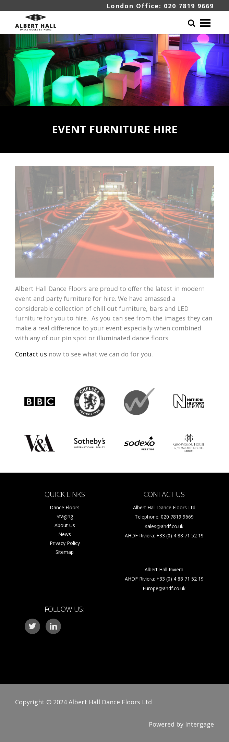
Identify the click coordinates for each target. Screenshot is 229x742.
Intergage (199, 724)
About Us (65, 525)
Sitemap (65, 552)
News (64, 534)
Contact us (31, 354)
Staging (65, 516)
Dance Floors (65, 507)
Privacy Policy (65, 543)
